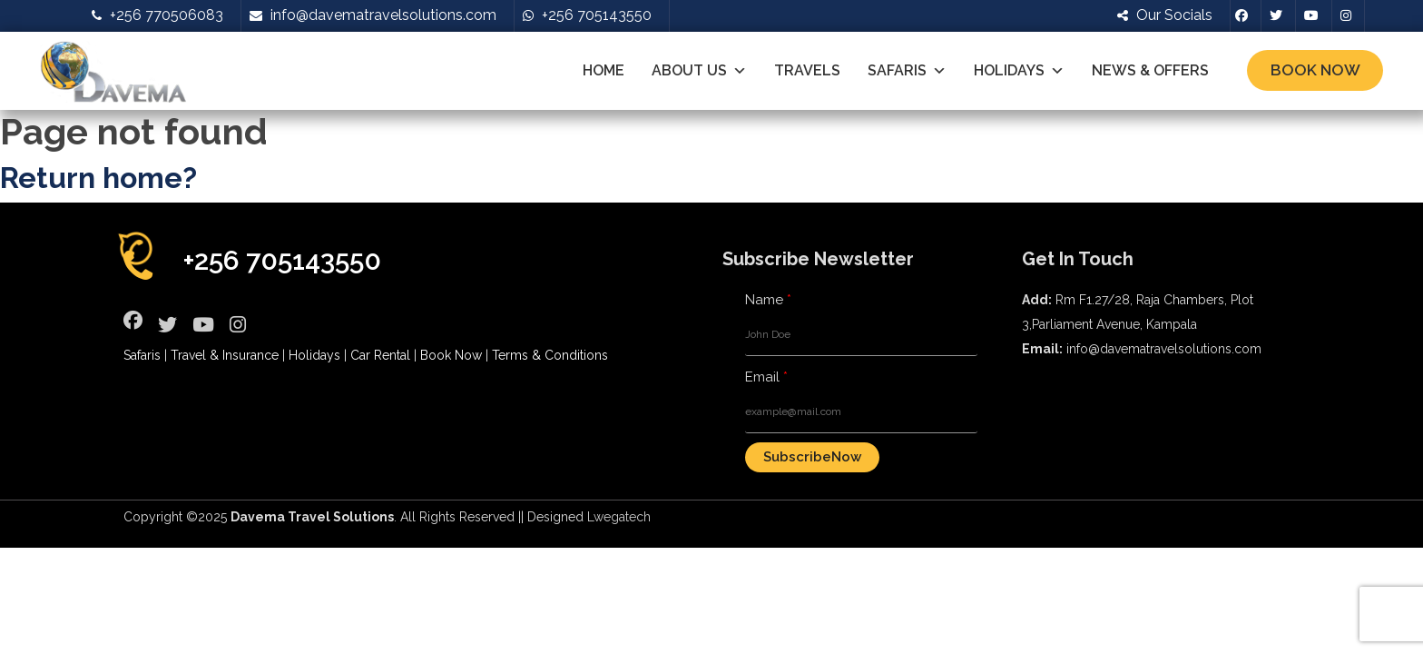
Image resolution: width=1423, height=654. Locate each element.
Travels (807, 70)
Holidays (1019, 71)
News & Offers (1150, 70)
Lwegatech (619, 517)
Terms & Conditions (550, 355)
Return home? (98, 177)
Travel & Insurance (225, 355)
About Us (699, 71)
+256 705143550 (282, 260)
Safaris (907, 71)
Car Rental (380, 355)
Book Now (1315, 70)
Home (603, 70)
